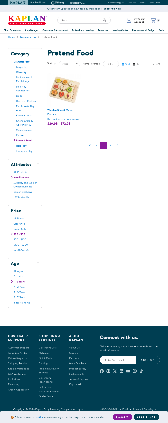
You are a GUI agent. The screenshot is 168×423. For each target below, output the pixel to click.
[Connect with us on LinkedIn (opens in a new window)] (121, 371)
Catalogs (142, 2)
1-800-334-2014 (109, 409)
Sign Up (148, 360)
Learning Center (120, 30)
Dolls (19, 96)
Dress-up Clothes (26, 101)
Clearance (19, 223)
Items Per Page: (91, 63)
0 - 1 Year (18, 276)
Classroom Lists (48, 347)
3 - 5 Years (19, 292)
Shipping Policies (18, 363)
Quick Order (154, 2)
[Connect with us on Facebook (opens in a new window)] (102, 371)
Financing (13, 384)
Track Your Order (17, 353)
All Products (20, 172)
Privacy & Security (142, 409)
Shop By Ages (31, 30)
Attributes (21, 164)
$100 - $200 (20, 244)
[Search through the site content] (84, 20)
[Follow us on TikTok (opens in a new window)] (141, 371)
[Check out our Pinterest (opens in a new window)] (108, 371)
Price (16, 210)
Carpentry (22, 67)
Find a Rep (131, 2)
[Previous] (96, 145)
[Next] (110, 145)
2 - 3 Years (19, 287)
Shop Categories (12, 30)
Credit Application (18, 389)
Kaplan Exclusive (22, 192)
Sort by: (51, 63)
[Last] (117, 145)
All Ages (18, 271)
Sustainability (76, 374)
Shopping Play (24, 151)
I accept (122, 417)
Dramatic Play (28, 37)
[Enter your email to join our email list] (118, 360)
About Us (74, 347)
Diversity (21, 72)
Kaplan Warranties (18, 368)
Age (15, 263)
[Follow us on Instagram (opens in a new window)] (135, 371)
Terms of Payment (79, 379)
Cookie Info (146, 417)
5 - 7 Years (19, 297)
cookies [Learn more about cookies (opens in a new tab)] (39, 417)
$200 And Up (21, 250)
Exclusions (14, 379)
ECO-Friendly (21, 197)
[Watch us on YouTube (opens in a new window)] (128, 371)
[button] (135, 20)
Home (11, 37)
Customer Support (116, 2)
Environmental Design (143, 30)
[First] (89, 145)
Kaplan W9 (75, 384)
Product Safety (77, 368)
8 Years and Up (21, 302)
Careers (73, 353)
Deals (161, 30)
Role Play (21, 145)
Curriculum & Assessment (55, 30)
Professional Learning (83, 30)
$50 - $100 (19, 239)
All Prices (18, 218)
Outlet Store (46, 396)
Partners (74, 358)
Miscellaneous (24, 130)
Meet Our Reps (77, 363)
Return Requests (17, 358)
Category (20, 53)
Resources (103, 30)
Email (125, 409)
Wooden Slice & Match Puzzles (60, 112)
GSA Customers (17, 374)
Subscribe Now (112, 8)
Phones (20, 135)
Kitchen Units (24, 115)
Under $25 (19, 229)
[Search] (105, 20)
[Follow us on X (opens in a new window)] (115, 371)
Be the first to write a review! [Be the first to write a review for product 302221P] (63, 119)
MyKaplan (44, 353)
